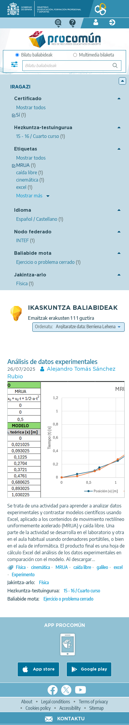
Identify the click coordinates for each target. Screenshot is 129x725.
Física (21, 567)
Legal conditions (55, 702)
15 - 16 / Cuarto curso (82, 591)
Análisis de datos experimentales (52, 361)
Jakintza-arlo (30, 275)
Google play (94, 669)
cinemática (40, 567)
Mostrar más (29, 196)
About (26, 702)
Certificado (27, 99)
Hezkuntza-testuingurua (43, 128)
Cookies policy (38, 708)
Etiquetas (25, 149)
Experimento (23, 574)
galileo (102, 567)
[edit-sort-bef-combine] (88, 326)
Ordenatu (43, 326)
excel (118, 567)
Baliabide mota (32, 253)
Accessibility (70, 708)
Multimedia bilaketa (93, 55)
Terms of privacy (93, 702)
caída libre (82, 567)
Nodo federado (32, 232)
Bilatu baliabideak (33, 55)
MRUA (62, 567)
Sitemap (96, 708)
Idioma (22, 210)
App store (43, 669)
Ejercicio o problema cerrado (68, 599)
